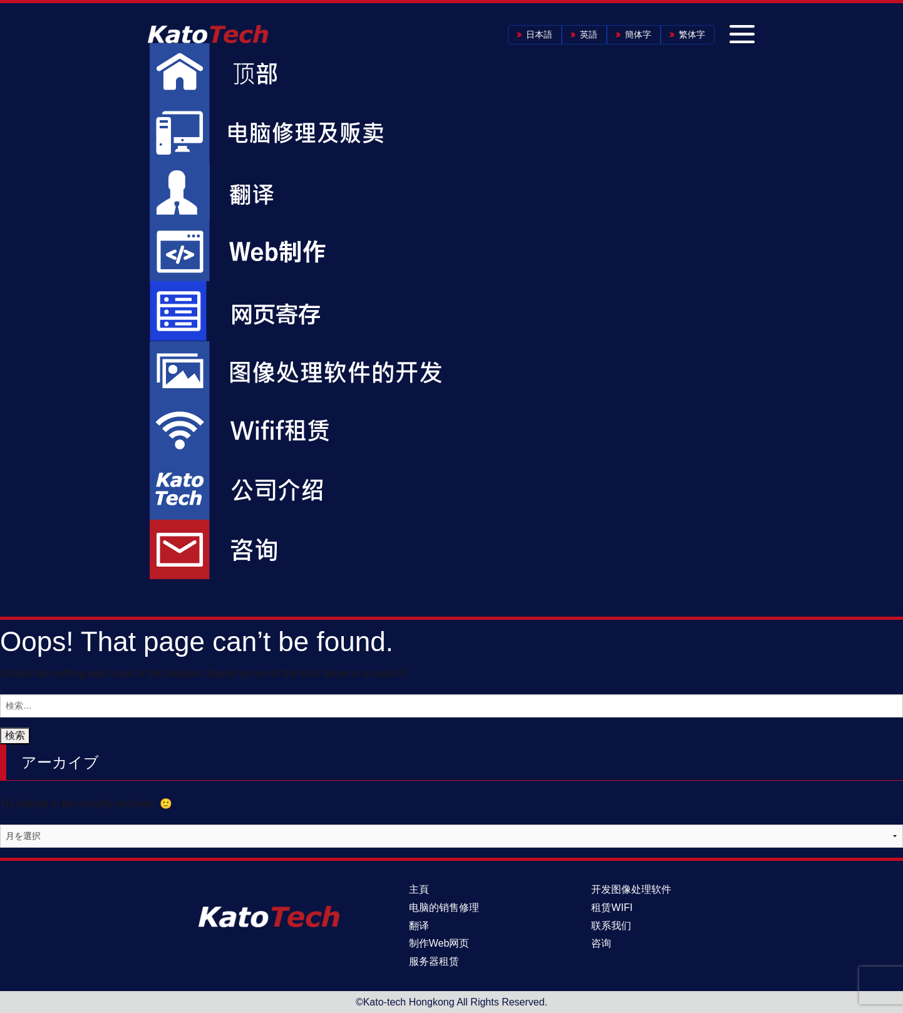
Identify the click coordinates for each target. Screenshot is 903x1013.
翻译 (419, 925)
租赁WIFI (611, 907)
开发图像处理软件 (631, 889)
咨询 (601, 943)
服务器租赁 (434, 961)
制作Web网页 (439, 943)
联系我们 (611, 925)
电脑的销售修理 (444, 907)
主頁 (419, 889)
